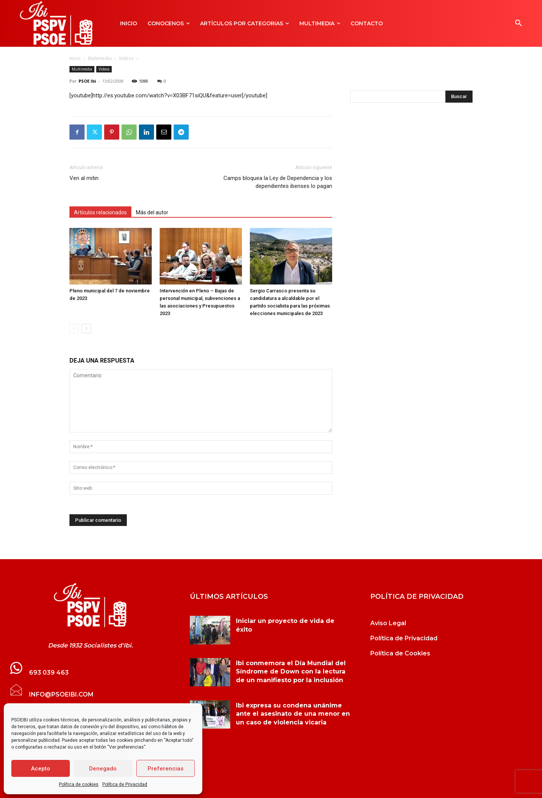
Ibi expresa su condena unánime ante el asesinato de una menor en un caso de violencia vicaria (293, 714)
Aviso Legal (388, 623)
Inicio (75, 58)
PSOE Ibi (87, 81)
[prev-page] (74, 328)
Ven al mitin (84, 178)
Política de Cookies (400, 653)
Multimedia (100, 58)
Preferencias (165, 768)
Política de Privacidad (124, 784)
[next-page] (86, 328)
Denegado (103, 768)
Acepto (40, 768)
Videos (126, 58)
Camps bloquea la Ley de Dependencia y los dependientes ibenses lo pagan (277, 182)
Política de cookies (79, 784)
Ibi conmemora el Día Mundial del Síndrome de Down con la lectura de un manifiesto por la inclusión (291, 672)
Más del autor (152, 212)
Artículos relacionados (100, 212)
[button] (518, 23)
